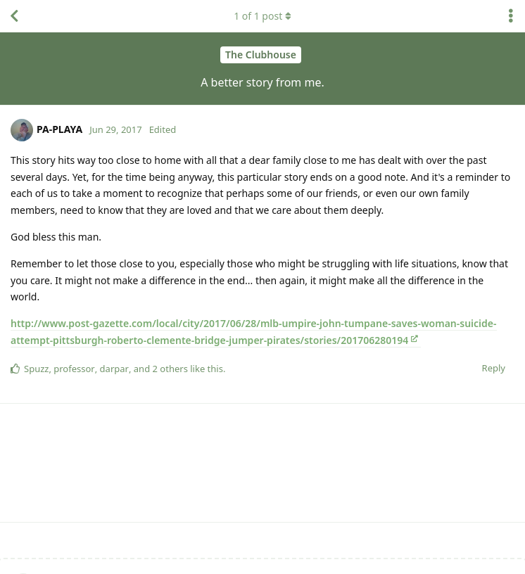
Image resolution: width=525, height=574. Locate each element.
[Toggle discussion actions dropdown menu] (511, 16)
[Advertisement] (262, 463)
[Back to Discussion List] (14, 16)
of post (262, 16)
